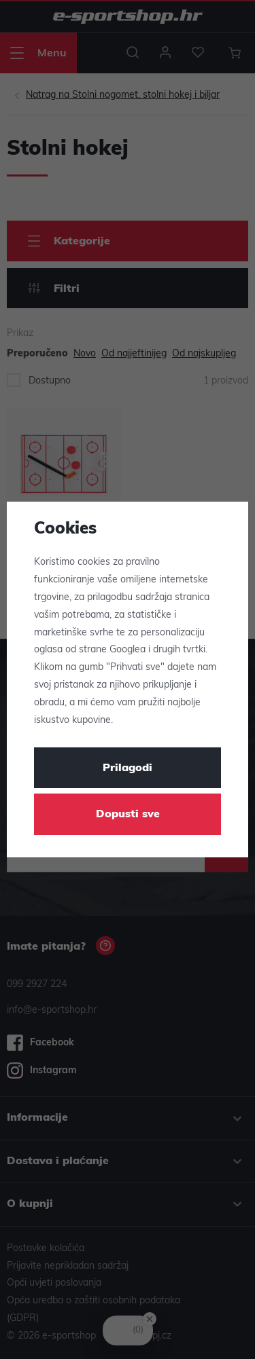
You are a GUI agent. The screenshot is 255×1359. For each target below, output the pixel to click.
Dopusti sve (128, 814)
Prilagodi (127, 768)
